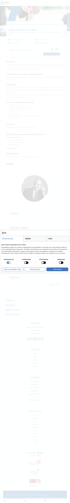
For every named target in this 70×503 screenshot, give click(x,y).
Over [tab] (50, 239)
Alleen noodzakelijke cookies (12, 269)
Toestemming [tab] (7, 239)
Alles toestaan (57, 269)
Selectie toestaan (35, 269)
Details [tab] (28, 239)
